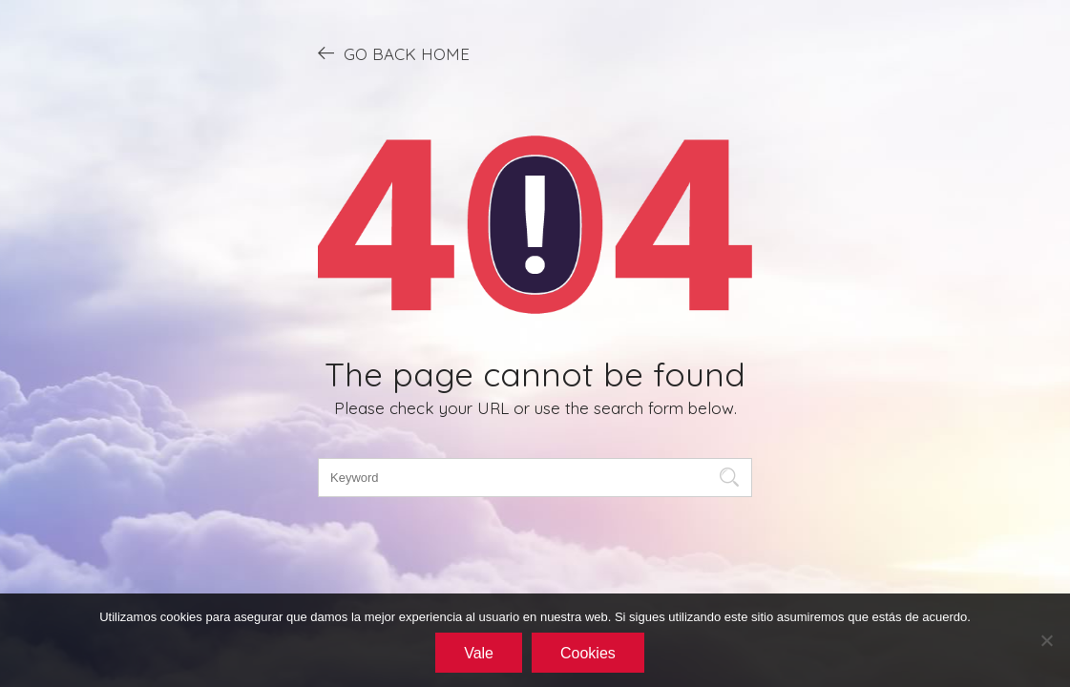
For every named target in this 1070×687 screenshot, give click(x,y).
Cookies (588, 653)
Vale (478, 653)
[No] (1046, 640)
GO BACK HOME (394, 53)
